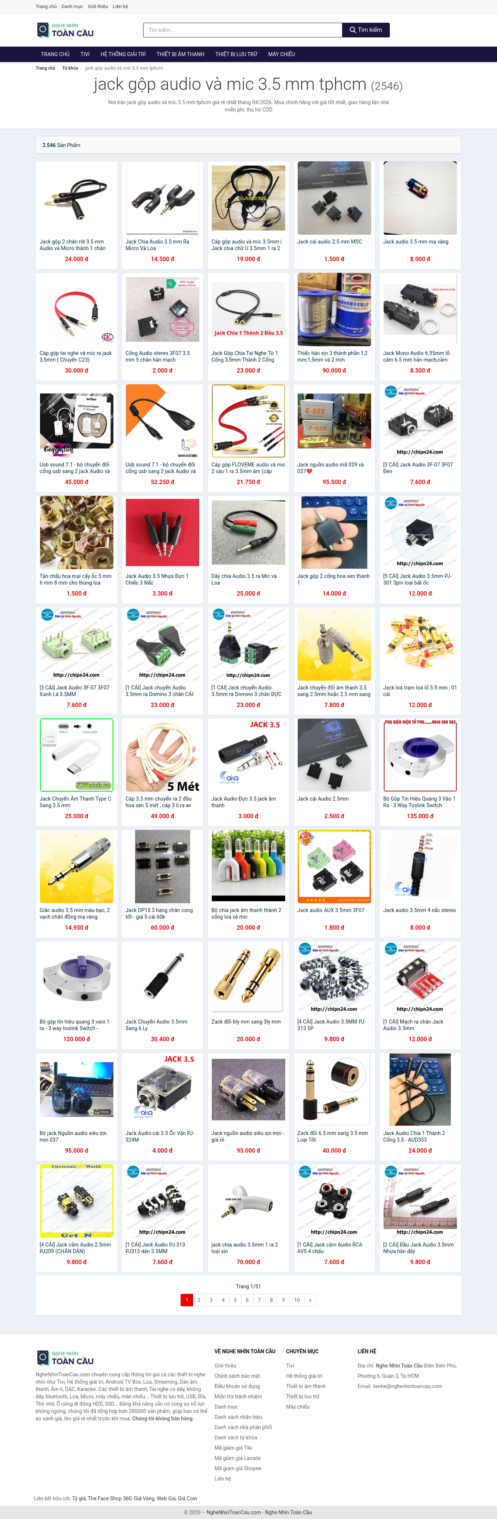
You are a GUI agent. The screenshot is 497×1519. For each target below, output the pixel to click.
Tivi (85, 54)
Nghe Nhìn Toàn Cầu (288, 1512)
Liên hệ (120, 6)
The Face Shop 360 (109, 1498)
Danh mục (72, 6)
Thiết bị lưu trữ (236, 54)
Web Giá (166, 1498)
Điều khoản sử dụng (237, 1386)
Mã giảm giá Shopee (238, 1468)
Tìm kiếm (366, 29)
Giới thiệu (98, 6)
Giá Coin (187, 1498)
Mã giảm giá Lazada (238, 1458)
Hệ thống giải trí (123, 54)
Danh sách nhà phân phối (243, 1427)
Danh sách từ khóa (236, 1438)
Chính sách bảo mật (237, 1376)
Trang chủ (46, 6)
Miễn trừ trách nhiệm (238, 1396)
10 (297, 1300)
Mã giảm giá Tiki (233, 1448)
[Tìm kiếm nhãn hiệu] (243, 30)
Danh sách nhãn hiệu (238, 1417)
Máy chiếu (281, 54)
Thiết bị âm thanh (180, 54)
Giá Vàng (144, 1498)
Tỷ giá (79, 1498)
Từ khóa (70, 68)
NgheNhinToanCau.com (234, 1512)
